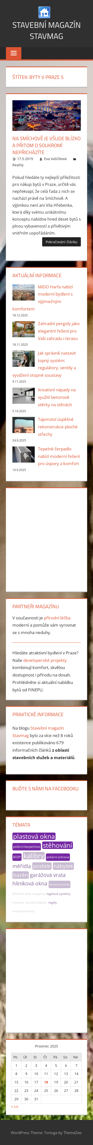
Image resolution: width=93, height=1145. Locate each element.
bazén (20, 875)
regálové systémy (58, 894)
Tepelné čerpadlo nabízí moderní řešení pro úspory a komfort (59, 456)
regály (52, 902)
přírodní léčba (57, 618)
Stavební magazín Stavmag (46, 30)
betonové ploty (59, 884)
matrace (18, 902)
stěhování (57, 845)
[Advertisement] (46, 538)
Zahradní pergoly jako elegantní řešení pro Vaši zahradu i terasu (59, 331)
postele (42, 866)
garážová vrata (48, 875)
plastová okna (34, 836)
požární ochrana (58, 857)
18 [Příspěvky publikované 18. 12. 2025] (46, 1082)
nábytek (63, 866)
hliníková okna (29, 883)
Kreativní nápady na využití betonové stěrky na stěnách (57, 397)
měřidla (21, 866)
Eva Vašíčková (55, 158)
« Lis (14, 1106)
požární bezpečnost (26, 846)
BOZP (17, 857)
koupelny (38, 894)
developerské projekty (45, 660)
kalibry (34, 855)
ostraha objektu (36, 902)
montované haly (23, 911)
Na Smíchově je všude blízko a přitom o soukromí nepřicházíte (46, 145)
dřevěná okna (21, 894)
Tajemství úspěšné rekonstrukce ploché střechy (58, 426)
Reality (18, 165)
